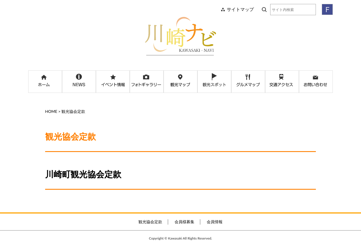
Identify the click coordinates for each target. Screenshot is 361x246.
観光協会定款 (150, 221)
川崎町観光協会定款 (83, 174)
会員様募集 (184, 221)
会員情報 (215, 221)
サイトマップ (240, 9)
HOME (51, 111)
